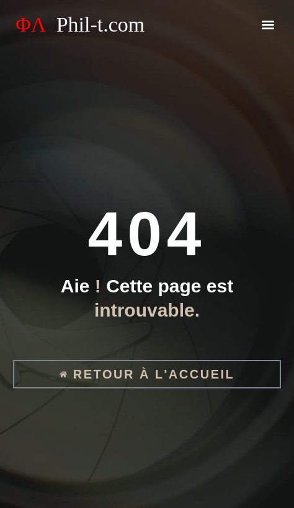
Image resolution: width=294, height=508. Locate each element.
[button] (268, 25)
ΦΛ (80, 24)
